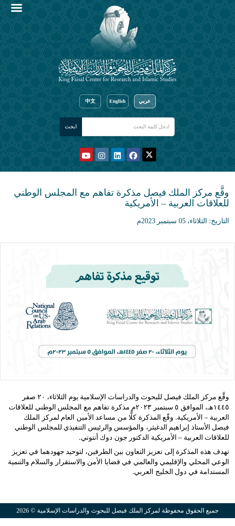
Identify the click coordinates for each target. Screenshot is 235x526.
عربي (145, 101)
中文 (90, 101)
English (117, 101)
